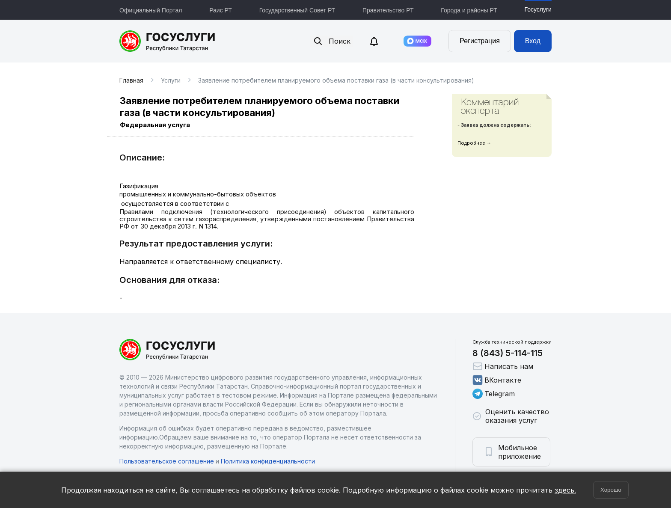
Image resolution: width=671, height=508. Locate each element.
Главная (131, 80)
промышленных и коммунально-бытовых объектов (197, 194)
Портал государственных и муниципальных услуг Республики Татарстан (167, 41)
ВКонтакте (496, 380)
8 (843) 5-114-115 (507, 353)
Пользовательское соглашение (166, 461)
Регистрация (480, 41)
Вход (532, 41)
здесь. (565, 490)
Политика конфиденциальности (268, 461)
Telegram (493, 394)
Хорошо (610, 490)
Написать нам (502, 366)
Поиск (331, 41)
